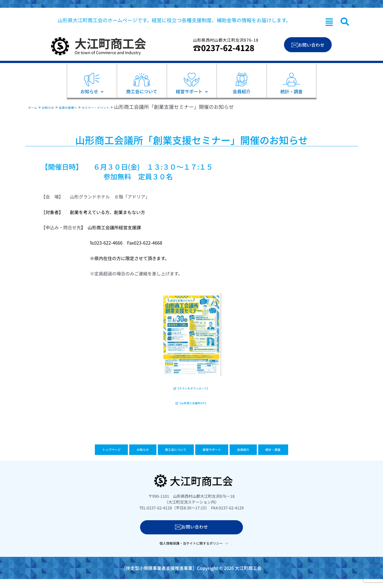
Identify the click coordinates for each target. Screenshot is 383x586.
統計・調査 (310, 458)
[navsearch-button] (345, 21)
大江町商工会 (110, 43)
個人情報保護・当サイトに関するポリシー (191, 550)
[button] (329, 21)
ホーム (35, 106)
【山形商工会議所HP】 (191, 408)
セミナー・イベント (129, 106)
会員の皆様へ (87, 106)
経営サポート (222, 458)
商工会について (168, 458)
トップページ (75, 458)
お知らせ (57, 106)
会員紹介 (268, 458)
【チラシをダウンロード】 (191, 390)
